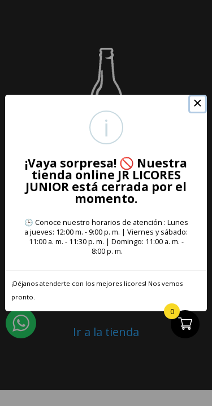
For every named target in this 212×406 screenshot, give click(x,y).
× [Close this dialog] (197, 104)
